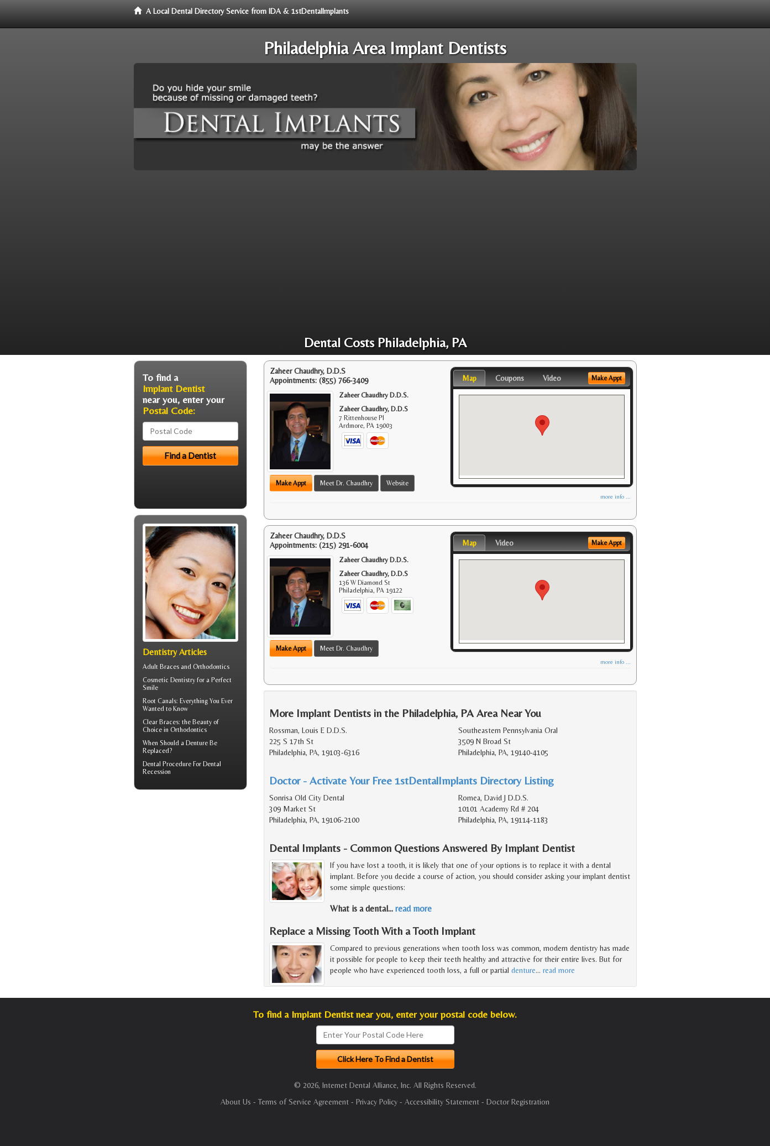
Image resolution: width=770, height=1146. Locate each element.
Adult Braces (161, 667)
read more (413, 908)
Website (397, 483)
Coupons (509, 378)
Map (469, 378)
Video (552, 378)
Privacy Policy (376, 1101)
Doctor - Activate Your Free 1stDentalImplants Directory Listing (411, 780)
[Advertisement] (385, 253)
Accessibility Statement (442, 1101)
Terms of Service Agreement (303, 1101)
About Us (236, 1101)
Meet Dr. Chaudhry (346, 483)
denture (523, 970)
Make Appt (291, 483)
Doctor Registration (517, 1101)
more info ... (615, 497)
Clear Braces (161, 722)
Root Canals (159, 701)
